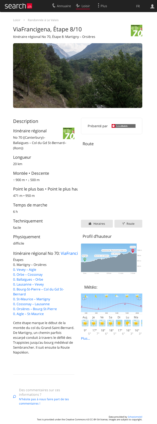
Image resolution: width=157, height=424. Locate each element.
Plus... (85, 338)
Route (131, 224)
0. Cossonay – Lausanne (31, 304)
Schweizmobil (135, 416)
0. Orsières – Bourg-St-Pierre (35, 309)
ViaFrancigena (74, 253)
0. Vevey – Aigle (24, 269)
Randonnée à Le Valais (43, 20)
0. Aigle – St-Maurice (28, 314)
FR (138, 6)
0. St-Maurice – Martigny (31, 299)
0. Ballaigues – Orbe (28, 279)
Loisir (16, 20)
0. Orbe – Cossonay (28, 274)
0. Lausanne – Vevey (28, 284)
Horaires (99, 224)
